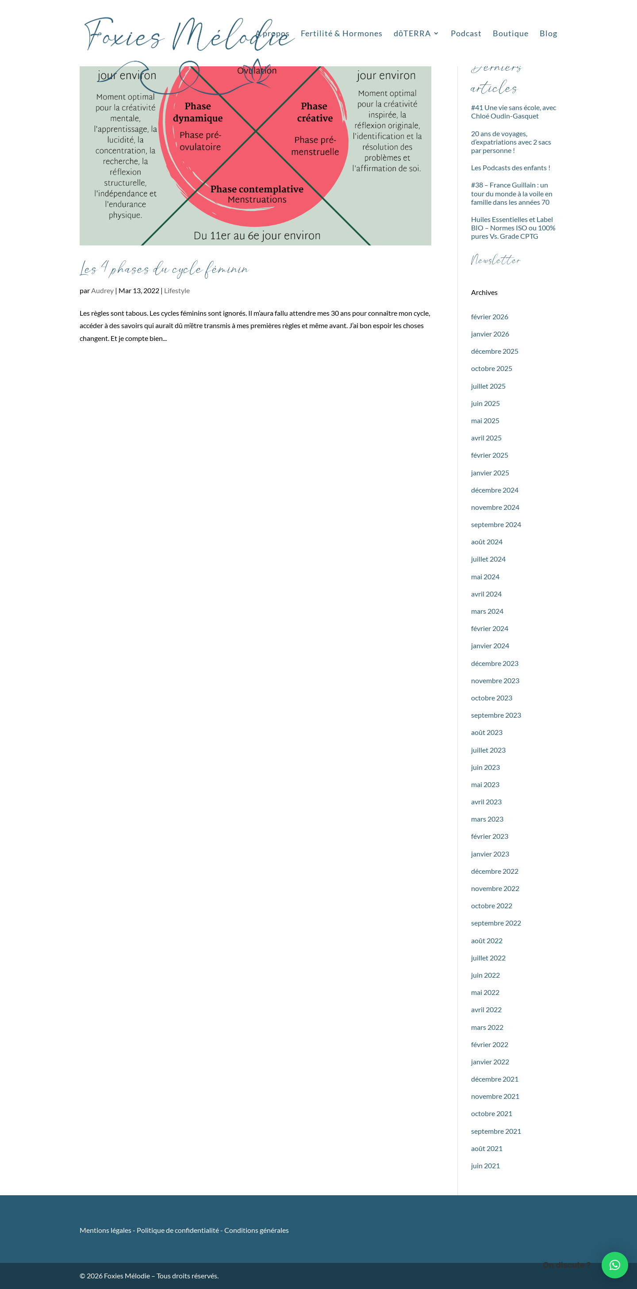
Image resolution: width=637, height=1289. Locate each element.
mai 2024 (485, 576)
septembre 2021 (496, 1131)
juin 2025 (485, 403)
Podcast (466, 34)
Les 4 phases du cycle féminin (164, 269)
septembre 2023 (496, 715)
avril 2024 (486, 593)
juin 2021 (485, 1165)
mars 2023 (487, 819)
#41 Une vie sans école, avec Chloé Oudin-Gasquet (513, 111)
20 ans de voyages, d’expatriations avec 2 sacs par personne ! (511, 141)
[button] (615, 1265)
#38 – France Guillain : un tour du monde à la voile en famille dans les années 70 (512, 193)
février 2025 (489, 455)
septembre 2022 (496, 922)
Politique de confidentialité (178, 1230)
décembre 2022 (494, 871)
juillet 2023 (488, 750)
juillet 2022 (488, 957)
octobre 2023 (491, 697)
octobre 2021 (491, 1113)
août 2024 (487, 541)
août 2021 (487, 1148)
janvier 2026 (490, 333)
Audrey (102, 290)
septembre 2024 (496, 524)
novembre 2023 (495, 680)
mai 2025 (485, 420)
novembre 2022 (495, 888)
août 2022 (487, 940)
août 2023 (487, 732)
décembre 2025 (494, 351)
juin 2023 (485, 767)
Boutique (511, 34)
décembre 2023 (494, 663)
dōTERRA (412, 34)
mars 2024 (487, 611)
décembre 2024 (494, 490)
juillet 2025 (488, 386)
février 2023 (489, 836)
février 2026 (489, 316)
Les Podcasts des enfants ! (510, 167)
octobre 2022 (491, 905)
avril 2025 (486, 437)
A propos (272, 34)
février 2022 (489, 1044)
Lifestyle (177, 290)
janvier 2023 (490, 853)
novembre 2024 (495, 507)
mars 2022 (487, 1027)
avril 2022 (486, 1009)
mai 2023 (485, 784)
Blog (548, 34)
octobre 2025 (491, 368)
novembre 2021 (495, 1096)
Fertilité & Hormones (342, 34)
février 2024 (489, 628)
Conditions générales (256, 1230)
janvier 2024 (490, 645)
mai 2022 (485, 992)
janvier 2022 (490, 1061)
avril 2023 (486, 801)
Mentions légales (106, 1230)
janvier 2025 (490, 472)
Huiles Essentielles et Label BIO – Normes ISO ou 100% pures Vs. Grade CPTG (513, 227)
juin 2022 (485, 975)
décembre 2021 (494, 1079)
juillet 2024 (488, 559)
